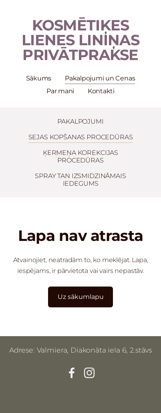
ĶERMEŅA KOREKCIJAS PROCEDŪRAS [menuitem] (80, 156)
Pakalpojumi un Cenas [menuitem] (100, 78)
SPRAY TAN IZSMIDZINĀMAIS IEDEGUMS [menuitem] (80, 179)
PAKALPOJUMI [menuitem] (80, 121)
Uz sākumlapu (81, 297)
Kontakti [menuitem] (101, 91)
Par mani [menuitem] (60, 91)
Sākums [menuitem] (39, 78)
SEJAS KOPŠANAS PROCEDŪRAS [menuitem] (80, 137)
